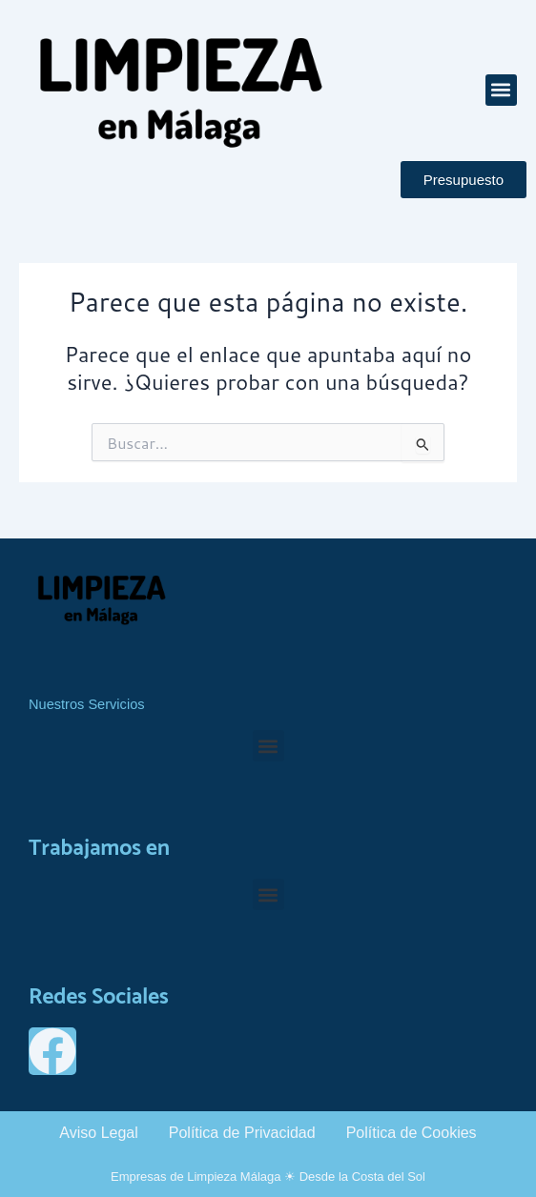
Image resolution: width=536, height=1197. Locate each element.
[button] (501, 90)
